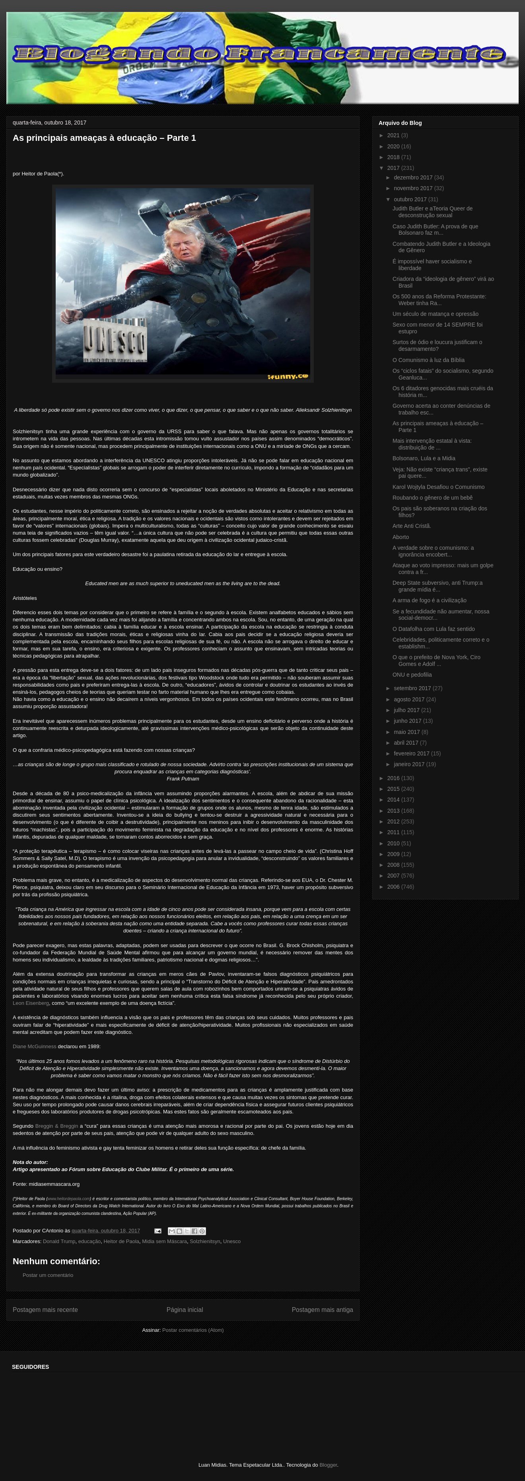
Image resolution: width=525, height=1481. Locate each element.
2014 (394, 799)
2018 (394, 157)
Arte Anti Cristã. (412, 526)
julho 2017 (407, 710)
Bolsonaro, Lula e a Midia (424, 458)
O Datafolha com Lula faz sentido (434, 629)
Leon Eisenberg (31, 1003)
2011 (394, 832)
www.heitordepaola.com (69, 1199)
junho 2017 (408, 721)
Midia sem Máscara (164, 1241)
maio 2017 (407, 732)
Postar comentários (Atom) (193, 1330)
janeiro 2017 (410, 764)
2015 (394, 789)
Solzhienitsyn (205, 1241)
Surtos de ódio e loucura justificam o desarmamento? (437, 345)
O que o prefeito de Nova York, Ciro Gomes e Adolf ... (436, 660)
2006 (394, 887)
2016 (394, 778)
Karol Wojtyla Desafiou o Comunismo (439, 487)
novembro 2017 (414, 188)
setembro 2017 (413, 688)
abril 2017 (407, 743)
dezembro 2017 (414, 177)
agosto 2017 (410, 699)
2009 (394, 854)
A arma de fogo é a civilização (430, 600)
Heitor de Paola (121, 1241)
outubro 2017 (411, 199)
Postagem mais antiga (322, 1309)
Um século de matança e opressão (435, 314)
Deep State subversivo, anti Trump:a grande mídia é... (437, 586)
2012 (394, 821)
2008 (394, 865)
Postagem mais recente (45, 1309)
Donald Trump (59, 1241)
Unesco (232, 1241)
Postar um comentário (48, 1275)
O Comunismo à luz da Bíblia (429, 360)
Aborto (401, 537)
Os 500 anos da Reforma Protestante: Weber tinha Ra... (439, 299)
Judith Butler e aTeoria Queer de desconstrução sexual (433, 211)
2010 (394, 843)
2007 (394, 875)
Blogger (328, 1465)
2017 (394, 168)
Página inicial (185, 1309)
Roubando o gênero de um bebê (433, 497)
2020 (394, 146)
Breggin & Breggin (56, 1126)
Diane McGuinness (34, 1046)
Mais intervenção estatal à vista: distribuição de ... (432, 444)
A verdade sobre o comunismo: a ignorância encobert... (433, 551)
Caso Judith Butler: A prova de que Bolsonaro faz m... (435, 229)
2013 (394, 811)
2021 (394, 135)
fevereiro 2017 (412, 753)
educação (89, 1241)
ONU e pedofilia (412, 674)
